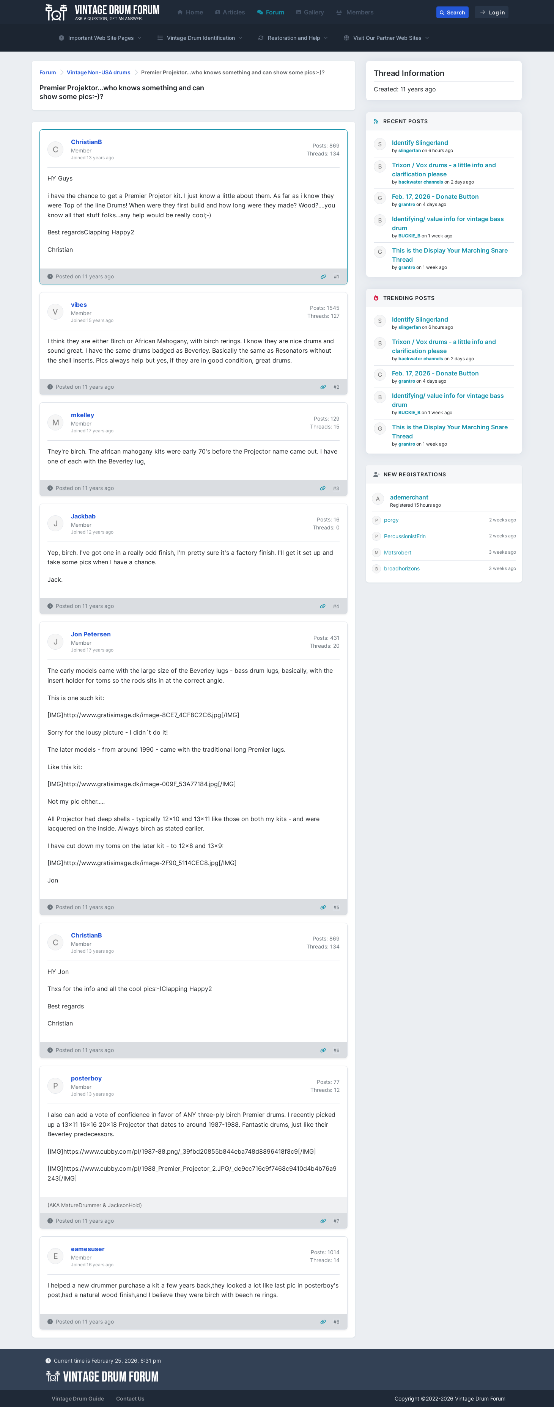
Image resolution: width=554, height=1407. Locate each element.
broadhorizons (402, 568)
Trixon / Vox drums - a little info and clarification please (444, 169)
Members (355, 12)
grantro (407, 204)
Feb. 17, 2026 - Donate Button (435, 196)
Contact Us (130, 1398)
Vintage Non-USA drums (99, 72)
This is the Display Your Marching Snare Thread (450, 255)
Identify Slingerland (420, 142)
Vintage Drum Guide (78, 1398)
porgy (391, 520)
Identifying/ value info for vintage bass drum (448, 223)
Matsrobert (397, 552)
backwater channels (421, 182)
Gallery (310, 12)
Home (190, 12)
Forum (270, 12)
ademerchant (409, 497)
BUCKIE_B (410, 236)
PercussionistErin (405, 536)
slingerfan (410, 150)
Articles (230, 12)
